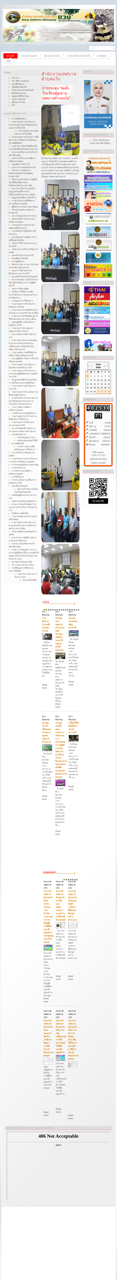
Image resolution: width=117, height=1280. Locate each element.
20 (109, 384)
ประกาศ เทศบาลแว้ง (47, 884)
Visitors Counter (98, 463)
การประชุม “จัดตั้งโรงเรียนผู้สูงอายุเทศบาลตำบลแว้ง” (56, 93)
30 (95, 392)
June (98, 364)
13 (70, 610)
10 (63, 610)
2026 (98, 367)
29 (91, 392)
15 (74, 610)
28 (88, 392)
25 (102, 388)
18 (102, 384)
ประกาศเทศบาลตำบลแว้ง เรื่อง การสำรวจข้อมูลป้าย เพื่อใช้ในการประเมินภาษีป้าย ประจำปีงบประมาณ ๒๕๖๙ (74, 1039)
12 (68, 610)
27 (109, 388)
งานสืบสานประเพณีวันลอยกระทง (46, 624)
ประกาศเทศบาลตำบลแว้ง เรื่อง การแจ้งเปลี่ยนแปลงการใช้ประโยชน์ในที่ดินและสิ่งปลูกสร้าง (61, 1036)
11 (66, 610)
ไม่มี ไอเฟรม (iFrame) (58, 1166)
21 (88, 388)
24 (98, 388)
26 (105, 388)
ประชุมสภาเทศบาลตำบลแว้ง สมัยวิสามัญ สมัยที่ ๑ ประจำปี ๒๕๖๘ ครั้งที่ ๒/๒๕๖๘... (60, 634)
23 (95, 388)
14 (72, 610)
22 (91, 388)
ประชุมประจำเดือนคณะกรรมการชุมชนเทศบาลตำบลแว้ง (46, 732)
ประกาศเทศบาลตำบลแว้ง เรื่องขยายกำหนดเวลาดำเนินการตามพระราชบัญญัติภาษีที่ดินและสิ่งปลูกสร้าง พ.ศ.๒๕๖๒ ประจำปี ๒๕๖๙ (48, 916)
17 (78, 610)
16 (76, 610)
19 (105, 384)
